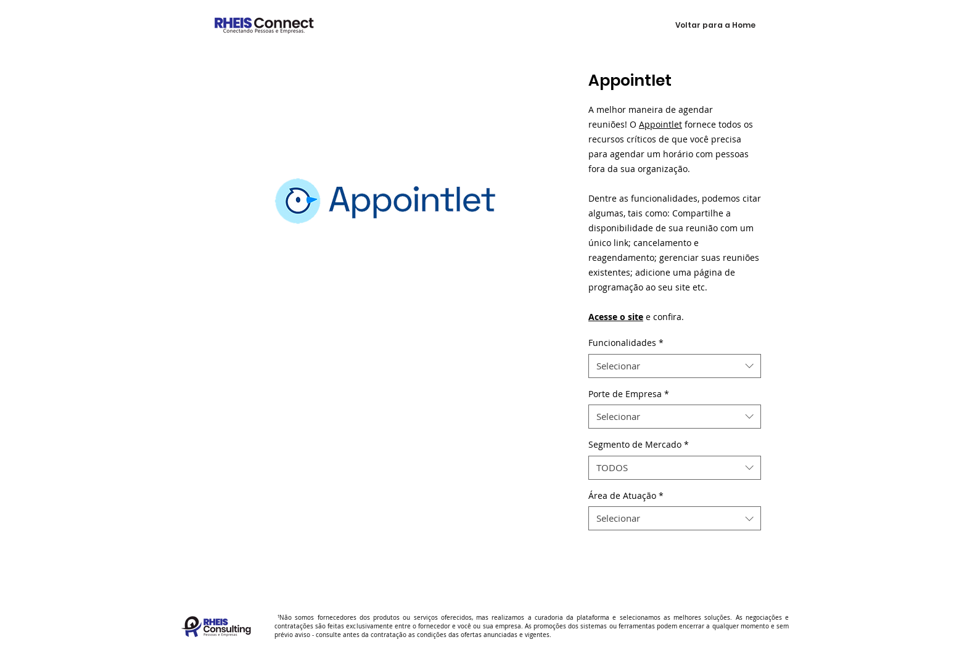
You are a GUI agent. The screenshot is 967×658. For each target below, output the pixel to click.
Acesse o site (615, 317)
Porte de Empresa (628, 394)
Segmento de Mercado (638, 444)
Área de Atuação (626, 495)
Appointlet (660, 124)
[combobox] (674, 366)
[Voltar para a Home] (715, 25)
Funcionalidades (626, 342)
